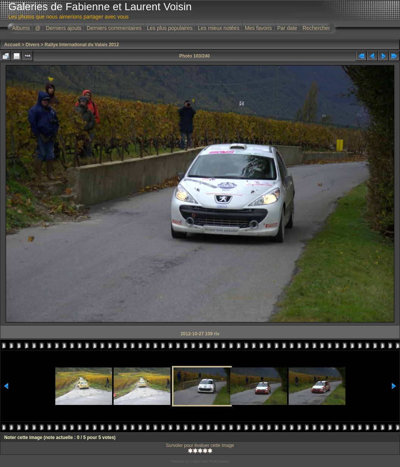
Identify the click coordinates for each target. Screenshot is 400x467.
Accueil (12, 44)
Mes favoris (258, 28)
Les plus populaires (170, 28)
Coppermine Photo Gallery (209, 461)
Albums (21, 28)
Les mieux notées (218, 28)
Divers (32, 44)
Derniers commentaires (114, 28)
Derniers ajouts (63, 28)
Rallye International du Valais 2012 (82, 44)
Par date (287, 28)
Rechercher (316, 28)
